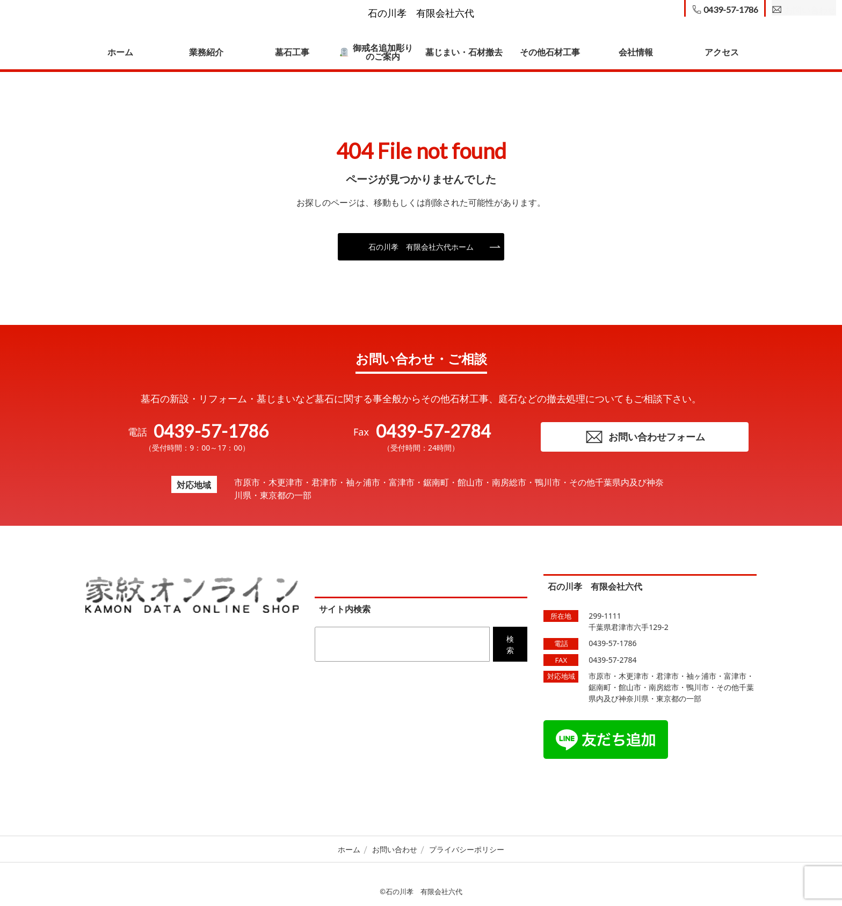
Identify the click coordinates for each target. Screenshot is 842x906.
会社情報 (636, 52)
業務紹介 (206, 52)
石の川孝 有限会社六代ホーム (421, 247)
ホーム (120, 52)
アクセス (722, 52)
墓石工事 (292, 52)
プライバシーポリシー (466, 851)
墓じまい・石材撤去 (464, 52)
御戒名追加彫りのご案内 (376, 52)
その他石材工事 (550, 52)
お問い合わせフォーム (644, 438)
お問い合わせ (394, 851)
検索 (510, 646)
